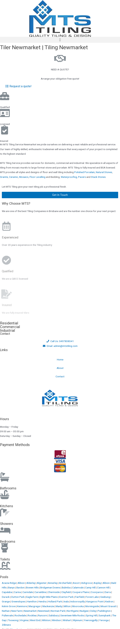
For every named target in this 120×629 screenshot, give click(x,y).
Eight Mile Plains (49, 596)
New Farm (17, 610)
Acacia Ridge (9, 582)
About (60, 367)
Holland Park (55, 601)
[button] (60, 40)
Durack (6, 596)
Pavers (82, 176)
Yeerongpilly (91, 620)
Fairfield (80, 596)
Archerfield (65, 582)
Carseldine (41, 592)
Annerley (53, 582)
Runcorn (43, 615)
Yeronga (104, 620)
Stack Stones (98, 176)
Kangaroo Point (95, 601)
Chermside (54, 592)
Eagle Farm (32, 596)
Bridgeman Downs (50, 587)
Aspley (98, 582)
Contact (60, 376)
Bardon (20, 587)
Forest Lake (92, 596)
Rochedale (21, 615)
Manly (59, 606)
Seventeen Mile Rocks (72, 615)
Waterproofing (69, 176)
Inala (66, 601)
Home (60, 359)
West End (35, 620)
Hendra (42, 601)
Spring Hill (91, 615)
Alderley (31, 582)
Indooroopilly (77, 601)
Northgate (73, 610)
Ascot (76, 582)
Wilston (46, 620)
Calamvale (78, 587)
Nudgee (84, 610)
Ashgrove (86, 582)
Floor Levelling (37, 176)
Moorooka (78, 606)
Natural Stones (104, 172)
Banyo (11, 587)
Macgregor (35, 606)
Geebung (105, 596)
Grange (6, 601)
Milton (67, 606)
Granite (4, 176)
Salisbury (54, 615)
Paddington (104, 610)
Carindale (28, 592)
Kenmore (22, 606)
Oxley (93, 610)
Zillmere (6, 624)
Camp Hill (90, 587)
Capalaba (7, 592)
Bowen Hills (32, 587)
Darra (108, 592)
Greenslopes (18, 601)
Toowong (13, 620)
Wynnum (78, 620)
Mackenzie (48, 606)
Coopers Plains (81, 592)
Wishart (67, 620)
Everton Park (66, 596)
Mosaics (23, 176)
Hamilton (32, 601)
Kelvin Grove (9, 606)
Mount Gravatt (109, 606)
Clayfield (66, 592)
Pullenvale (7, 615)
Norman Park (58, 610)
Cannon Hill (103, 587)
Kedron (109, 601)
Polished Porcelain (84, 172)
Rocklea (32, 615)
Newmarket (30, 610)
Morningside (92, 606)
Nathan (6, 610)
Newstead (44, 610)
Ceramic (13, 176)
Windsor (57, 620)
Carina (17, 592)
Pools (4, 577)
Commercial (10, 327)
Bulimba (66, 587)
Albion (21, 582)
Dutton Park (18, 596)
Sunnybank (105, 615)
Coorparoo (97, 592)
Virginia (24, 620)
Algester (42, 582)
